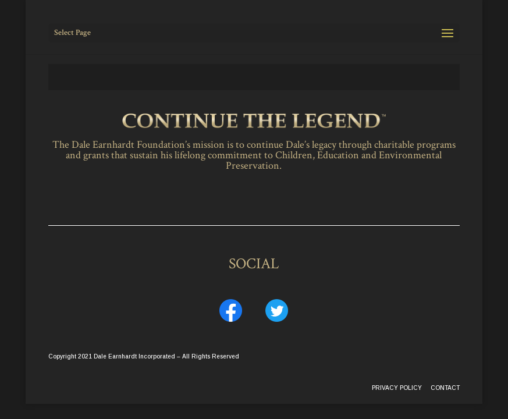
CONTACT (445, 388)
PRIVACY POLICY (397, 388)
